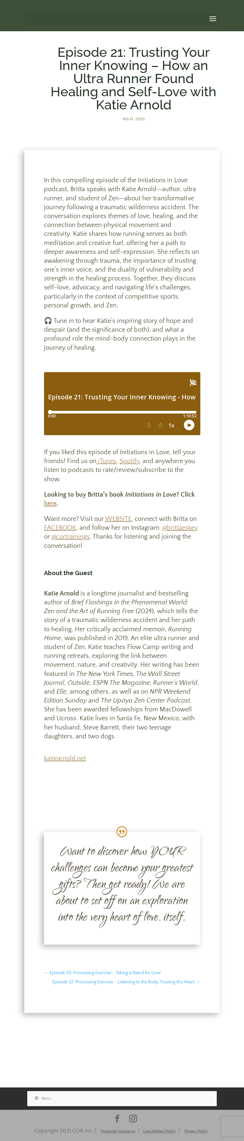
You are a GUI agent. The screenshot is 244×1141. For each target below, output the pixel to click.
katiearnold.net (65, 758)
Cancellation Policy (159, 1131)
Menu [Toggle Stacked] (42, 1098)
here (50, 503)
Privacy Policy (196, 1131)
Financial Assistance (118, 1131)
